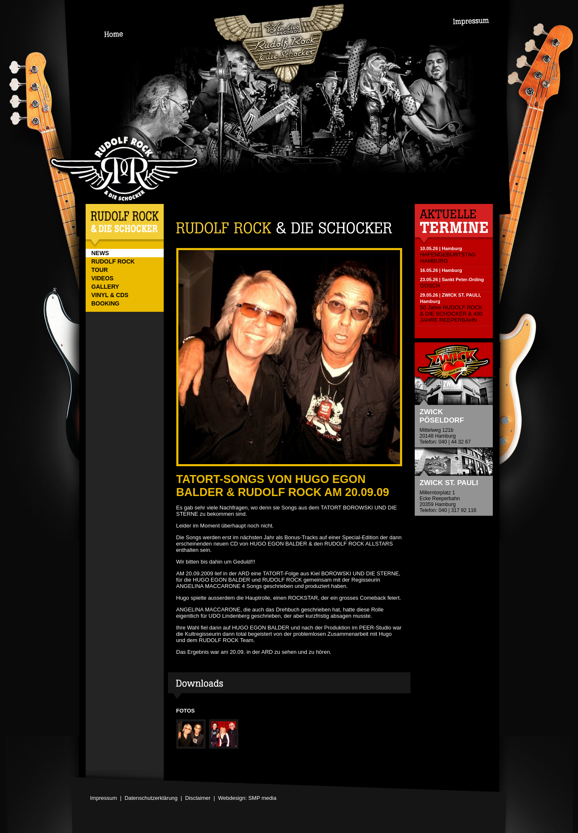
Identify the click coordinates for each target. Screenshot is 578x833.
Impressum (103, 798)
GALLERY (105, 286)
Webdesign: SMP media (247, 798)
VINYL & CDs (110, 295)
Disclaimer (198, 798)
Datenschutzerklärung (151, 798)
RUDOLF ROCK (113, 261)
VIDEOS (103, 278)
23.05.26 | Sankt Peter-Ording (452, 279)
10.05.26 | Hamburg (441, 248)
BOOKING (106, 303)
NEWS (100, 253)
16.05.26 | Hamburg (441, 270)
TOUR (100, 269)
